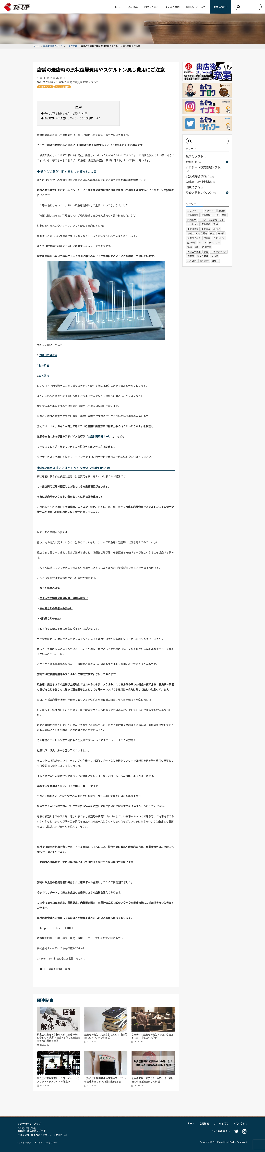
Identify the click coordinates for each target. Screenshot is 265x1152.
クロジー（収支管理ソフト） (204, 168)
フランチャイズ (218, 251)
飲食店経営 (45, 86)
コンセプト (192, 224)
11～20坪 (192, 260)
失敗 (212, 233)
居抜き (222, 210)
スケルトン (218, 238)
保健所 (190, 256)
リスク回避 (71, 46)
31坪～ (215, 260)
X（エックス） (194, 210)
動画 (189, 247)
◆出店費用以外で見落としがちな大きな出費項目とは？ (70, 118)
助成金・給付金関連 (200, 181)
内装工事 (206, 247)
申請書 (207, 238)
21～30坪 (204, 260)
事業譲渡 (205, 228)
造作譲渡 (191, 242)
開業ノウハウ (151, 7)
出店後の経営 (64, 82)
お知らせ (193, 162)
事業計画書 (192, 228)
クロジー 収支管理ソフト (211, 219)
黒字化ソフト (196, 156)
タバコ (202, 242)
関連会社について (195, 7)
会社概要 (133, 7)
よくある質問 (172, 7)
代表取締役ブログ (200, 176)
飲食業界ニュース (210, 215)
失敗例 (221, 233)
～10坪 (214, 256)
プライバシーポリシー (46, 1142)
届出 (197, 247)
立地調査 (44, 375)
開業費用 (191, 219)
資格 (215, 224)
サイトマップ (24, 1142)
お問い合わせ (221, 7)
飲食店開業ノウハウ (53, 46)
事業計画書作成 (48, 355)
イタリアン (210, 210)
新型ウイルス (194, 238)
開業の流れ (194, 187)
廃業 (206, 251)
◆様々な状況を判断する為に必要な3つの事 (64, 113)
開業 (224, 215)
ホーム (117, 7)
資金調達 (205, 224)
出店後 (216, 228)
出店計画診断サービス (100, 436)
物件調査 (44, 365)
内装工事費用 (194, 251)
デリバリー (214, 242)
